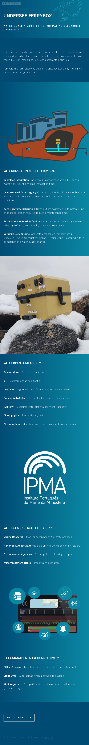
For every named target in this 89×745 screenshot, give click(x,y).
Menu (66, 3)
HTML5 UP (49, 737)
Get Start (15, 717)
